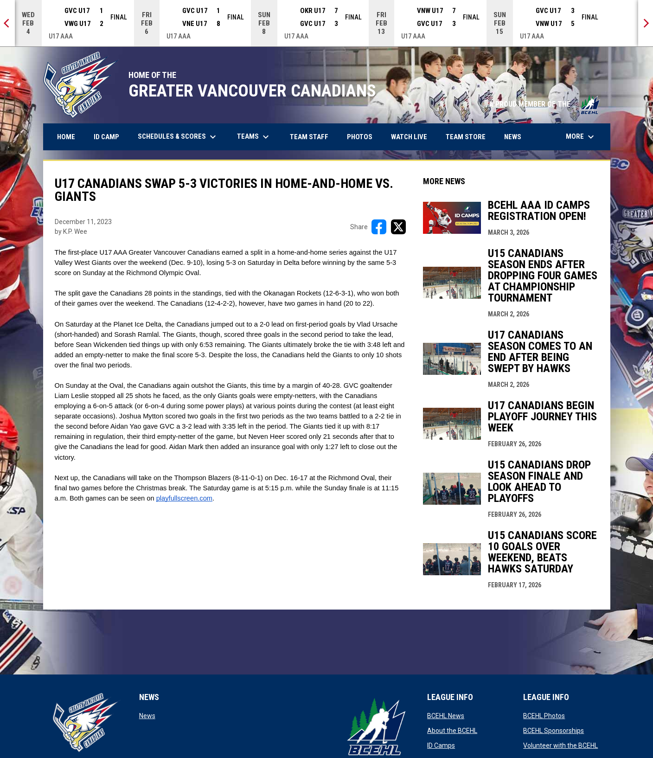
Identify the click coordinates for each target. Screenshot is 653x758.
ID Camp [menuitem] (110, 136)
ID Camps (441, 745)
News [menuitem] (512, 137)
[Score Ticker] (326, 23)
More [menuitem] (581, 136)
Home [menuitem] (66, 137)
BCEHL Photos (544, 715)
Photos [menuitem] (363, 136)
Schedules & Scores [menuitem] (178, 136)
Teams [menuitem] (254, 136)
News (147, 715)
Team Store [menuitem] (469, 136)
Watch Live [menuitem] (412, 136)
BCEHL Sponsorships (553, 730)
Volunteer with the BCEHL (560, 745)
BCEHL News (445, 715)
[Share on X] (398, 226)
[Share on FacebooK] (378, 226)
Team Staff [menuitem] (309, 137)
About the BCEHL (452, 730)
